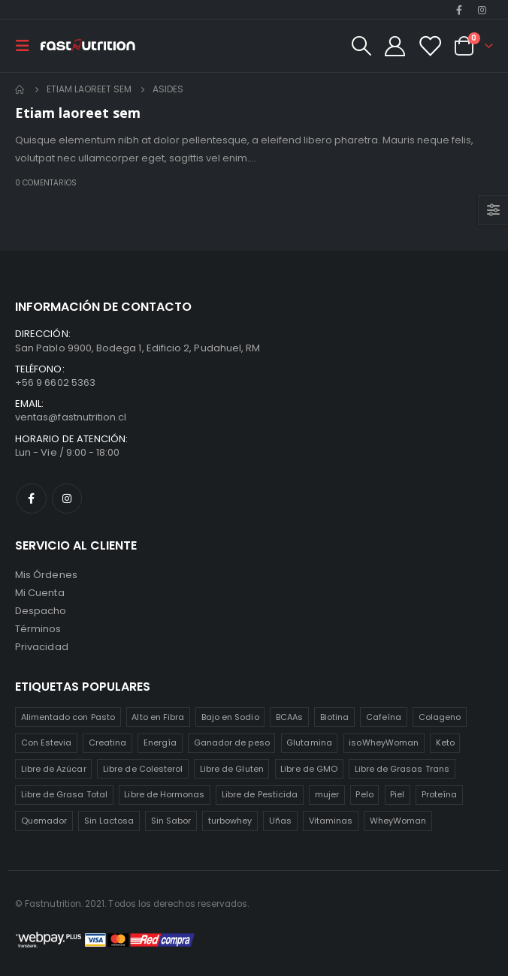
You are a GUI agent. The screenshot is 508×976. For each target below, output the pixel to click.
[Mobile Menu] (27, 46)
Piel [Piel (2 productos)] (397, 794)
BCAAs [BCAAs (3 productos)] (289, 717)
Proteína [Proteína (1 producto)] (440, 794)
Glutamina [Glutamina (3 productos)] (309, 743)
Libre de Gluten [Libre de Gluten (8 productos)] (232, 769)
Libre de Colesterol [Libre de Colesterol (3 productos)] (143, 769)
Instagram (67, 498)
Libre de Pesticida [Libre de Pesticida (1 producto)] (260, 794)
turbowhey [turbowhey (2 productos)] (230, 821)
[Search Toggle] (360, 46)
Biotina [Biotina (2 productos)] (334, 717)
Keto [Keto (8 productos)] (445, 743)
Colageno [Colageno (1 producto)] (440, 717)
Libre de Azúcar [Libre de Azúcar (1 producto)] (53, 769)
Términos (38, 629)
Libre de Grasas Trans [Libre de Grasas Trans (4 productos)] (402, 769)
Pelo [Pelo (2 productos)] (364, 794)
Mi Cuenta (40, 593)
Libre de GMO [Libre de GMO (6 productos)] (308, 769)
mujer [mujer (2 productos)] (327, 794)
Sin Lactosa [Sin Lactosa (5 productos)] (109, 821)
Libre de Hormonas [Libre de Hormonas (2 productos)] (164, 794)
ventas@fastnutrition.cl (71, 417)
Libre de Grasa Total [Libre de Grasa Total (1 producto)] (64, 794)
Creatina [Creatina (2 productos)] (108, 743)
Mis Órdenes (46, 575)
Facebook (32, 498)
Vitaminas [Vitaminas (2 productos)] (331, 821)
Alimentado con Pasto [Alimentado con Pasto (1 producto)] (68, 717)
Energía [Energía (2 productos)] (160, 743)
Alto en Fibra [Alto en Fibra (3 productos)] (158, 717)
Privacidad (41, 647)
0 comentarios (46, 182)
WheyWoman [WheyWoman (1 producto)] (398, 821)
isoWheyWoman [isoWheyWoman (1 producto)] (384, 743)
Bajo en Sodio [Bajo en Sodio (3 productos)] (230, 717)
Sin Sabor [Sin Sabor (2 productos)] (171, 821)
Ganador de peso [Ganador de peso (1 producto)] (232, 743)
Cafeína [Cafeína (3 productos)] (383, 717)
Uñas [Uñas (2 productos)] (280, 821)
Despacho (41, 611)
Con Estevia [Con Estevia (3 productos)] (46, 743)
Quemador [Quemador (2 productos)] (44, 821)
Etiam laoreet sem (78, 113)
